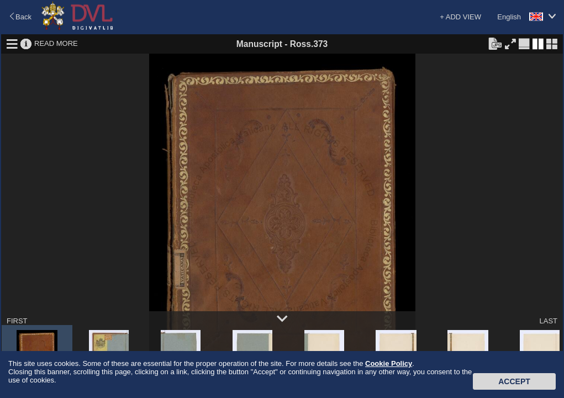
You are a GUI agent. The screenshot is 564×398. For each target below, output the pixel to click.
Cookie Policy (388, 363)
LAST (548, 321)
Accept (514, 381)
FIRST (17, 321)
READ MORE (56, 43)
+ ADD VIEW (460, 17)
